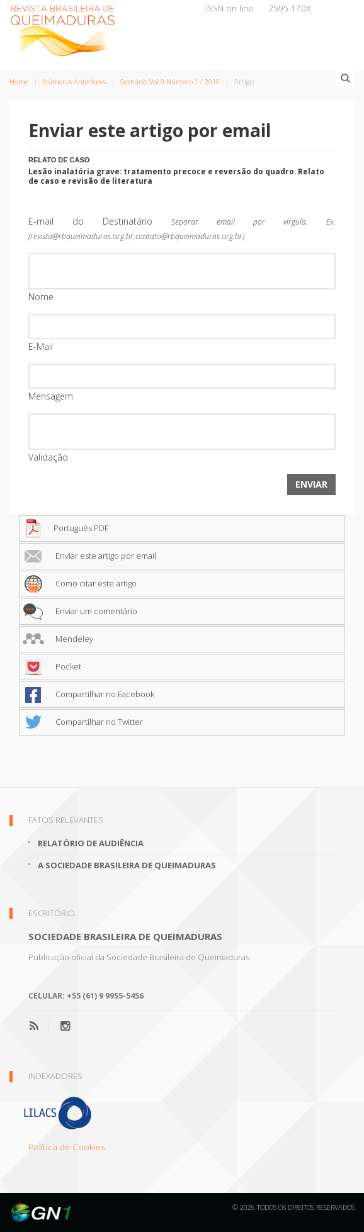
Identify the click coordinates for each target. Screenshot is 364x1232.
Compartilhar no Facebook (88, 694)
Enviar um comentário (80, 611)
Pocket (52, 666)
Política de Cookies (66, 1147)
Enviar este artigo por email (89, 555)
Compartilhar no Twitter (83, 721)
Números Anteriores (74, 81)
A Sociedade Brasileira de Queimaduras (127, 865)
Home (18, 81)
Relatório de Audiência (91, 843)
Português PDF (65, 528)
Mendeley (58, 638)
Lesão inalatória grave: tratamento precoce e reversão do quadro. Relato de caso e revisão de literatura (176, 176)
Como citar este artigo (80, 583)
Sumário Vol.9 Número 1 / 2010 (170, 81)
